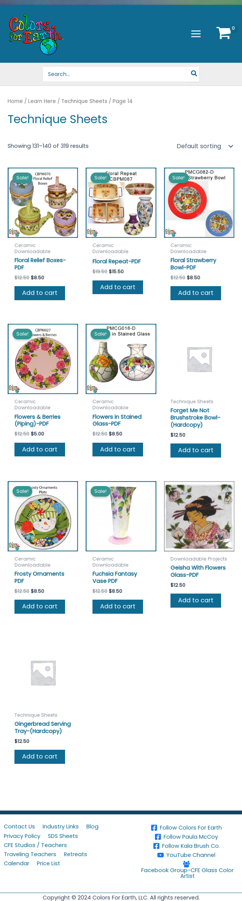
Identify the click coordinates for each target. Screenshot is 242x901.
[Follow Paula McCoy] (186, 836)
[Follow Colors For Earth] (186, 827)
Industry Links (61, 826)
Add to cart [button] (39, 292)
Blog (92, 826)
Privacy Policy (22, 836)
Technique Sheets (84, 101)
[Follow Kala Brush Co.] (186, 845)
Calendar (16, 863)
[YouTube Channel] (186, 855)
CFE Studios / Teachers (35, 845)
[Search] (194, 74)
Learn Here (42, 101)
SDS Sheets (63, 836)
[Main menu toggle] (195, 33)
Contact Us (19, 826)
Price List (48, 863)
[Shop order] (204, 146)
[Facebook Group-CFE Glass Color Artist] (186, 870)
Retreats (75, 854)
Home (15, 101)
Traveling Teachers (30, 854)
